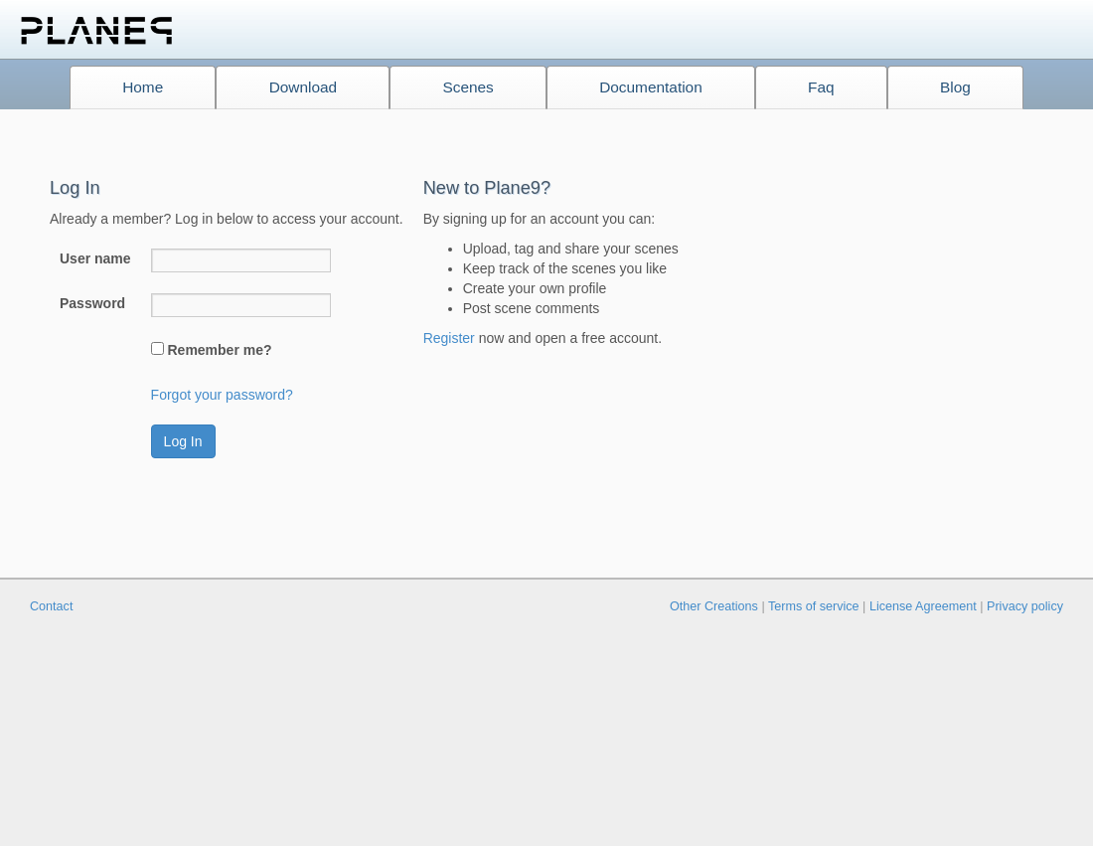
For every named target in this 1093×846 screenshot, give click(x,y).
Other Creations (714, 606)
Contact (51, 606)
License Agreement (923, 606)
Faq (821, 87)
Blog (955, 87)
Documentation (651, 87)
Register (449, 338)
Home (142, 87)
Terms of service (813, 606)
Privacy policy (1025, 606)
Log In (183, 441)
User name (95, 258)
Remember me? (219, 350)
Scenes (467, 87)
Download (303, 87)
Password (92, 303)
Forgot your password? (222, 395)
